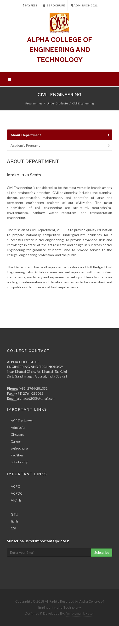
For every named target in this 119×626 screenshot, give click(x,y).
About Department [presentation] (60, 135)
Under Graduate (57, 103)
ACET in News (22, 421)
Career (16, 441)
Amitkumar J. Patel (79, 613)
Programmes (33, 103)
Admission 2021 (84, 5)
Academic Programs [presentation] (60, 145)
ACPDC (17, 493)
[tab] (59, 134)
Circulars (17, 434)
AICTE (16, 500)
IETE (14, 521)
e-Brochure (19, 448)
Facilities (17, 455)
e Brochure (54, 5)
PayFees (30, 5)
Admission (18, 427)
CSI (13, 528)
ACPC (15, 486)
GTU (14, 514)
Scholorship (19, 462)
